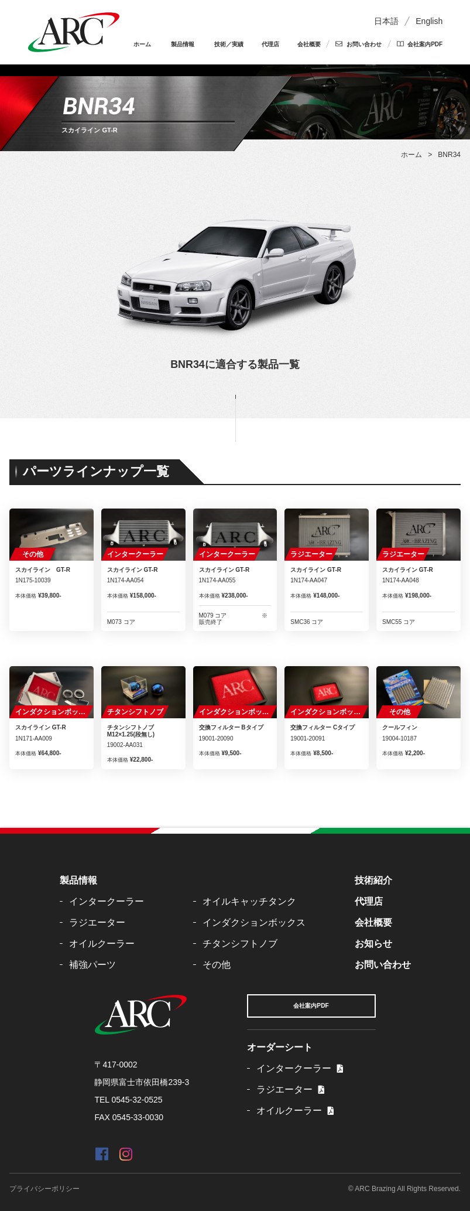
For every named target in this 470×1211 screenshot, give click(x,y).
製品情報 (182, 44)
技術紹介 (373, 880)
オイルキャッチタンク (249, 901)
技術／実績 (228, 44)
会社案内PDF (424, 44)
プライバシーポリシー (44, 1188)
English (429, 21)
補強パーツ (92, 965)
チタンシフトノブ (135, 712)
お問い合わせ (364, 44)
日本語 (386, 21)
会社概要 (309, 44)
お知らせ (373, 944)
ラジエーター (311, 554)
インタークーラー (135, 554)
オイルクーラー (102, 944)
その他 (32, 554)
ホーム (142, 44)
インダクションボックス (53, 712)
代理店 (270, 44)
